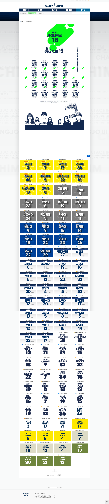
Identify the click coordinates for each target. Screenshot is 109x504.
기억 (48, 487)
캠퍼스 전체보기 (85, 0)
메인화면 (72, 0)
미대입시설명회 (78, 0)
